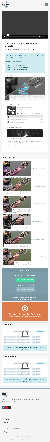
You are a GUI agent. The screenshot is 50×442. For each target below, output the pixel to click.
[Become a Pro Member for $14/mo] (25, 308)
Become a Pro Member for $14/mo (25, 314)
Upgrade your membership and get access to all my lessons (25, 316)
